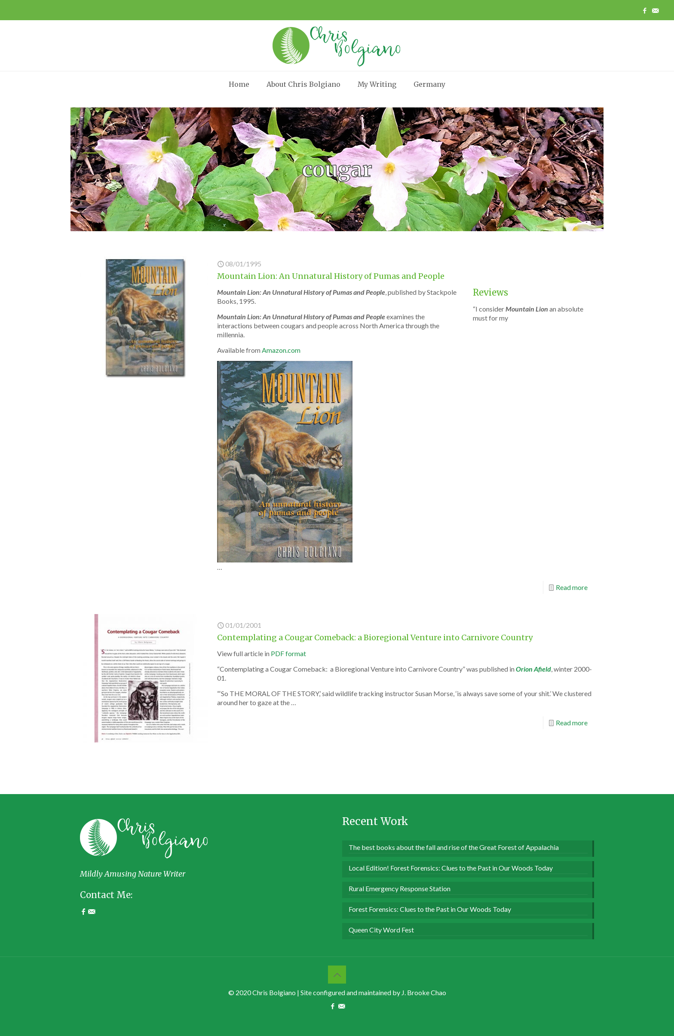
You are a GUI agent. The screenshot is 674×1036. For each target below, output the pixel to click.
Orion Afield (533, 669)
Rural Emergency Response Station (399, 888)
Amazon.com (281, 350)
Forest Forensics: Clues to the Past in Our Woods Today (430, 909)
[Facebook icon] (644, 10)
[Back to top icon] (337, 975)
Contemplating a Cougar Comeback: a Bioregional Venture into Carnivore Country (375, 637)
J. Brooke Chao (423, 992)
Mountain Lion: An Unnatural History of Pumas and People (330, 276)
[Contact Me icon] (655, 10)
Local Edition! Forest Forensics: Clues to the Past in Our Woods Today (451, 868)
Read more (572, 587)
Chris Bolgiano (274, 992)
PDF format (288, 653)
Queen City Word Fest (381, 930)
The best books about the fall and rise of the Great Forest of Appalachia (454, 847)
